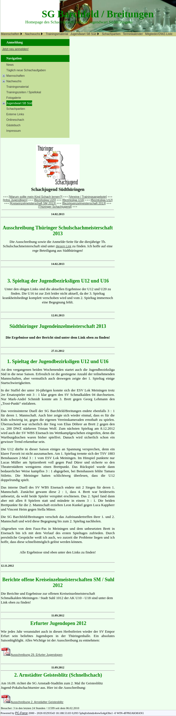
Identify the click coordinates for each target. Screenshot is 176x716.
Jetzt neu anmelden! (15, 49)
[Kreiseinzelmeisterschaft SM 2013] (33, 203)
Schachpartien (111, 33)
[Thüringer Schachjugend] (55, 206)
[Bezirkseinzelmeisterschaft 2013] (84, 203)
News (10, 64)
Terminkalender (133, 33)
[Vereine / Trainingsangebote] (88, 196)
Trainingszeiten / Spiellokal (23, 92)
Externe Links (15, 114)
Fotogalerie (13, 97)
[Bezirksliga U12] (102, 200)
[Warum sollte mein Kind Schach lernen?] (35, 196)
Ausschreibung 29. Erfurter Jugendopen (36, 654)
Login (92, 26)
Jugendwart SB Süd (83, 33)
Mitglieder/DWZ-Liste (158, 33)
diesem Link (63, 246)
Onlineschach (15, 119)
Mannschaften (10, 33)
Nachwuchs (32, 33)
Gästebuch (13, 125)
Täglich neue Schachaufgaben (26, 70)
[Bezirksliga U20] (45, 200)
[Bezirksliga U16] (73, 200)
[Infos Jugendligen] (15, 200)
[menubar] (87, 34)
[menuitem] (13, 34)
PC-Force (21, 713)
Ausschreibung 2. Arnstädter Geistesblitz (37, 702)
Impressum (13, 130)
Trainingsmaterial (57, 33)
